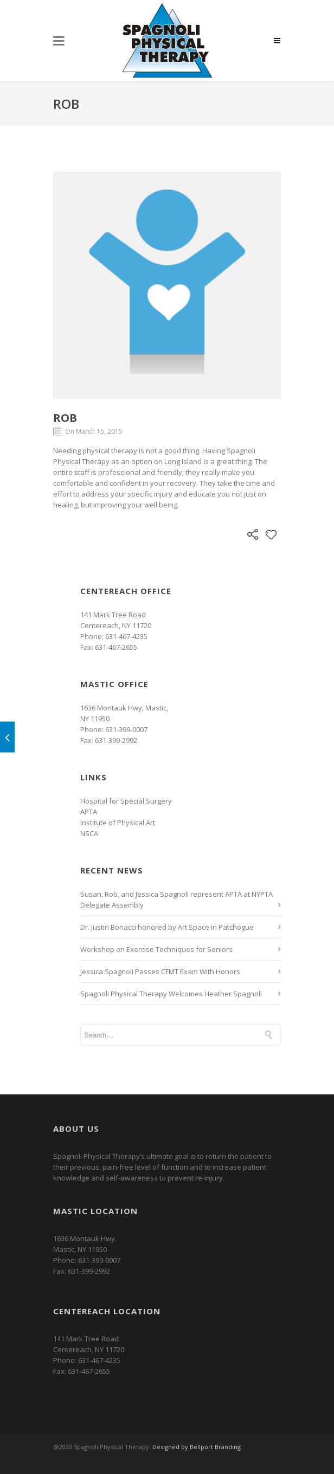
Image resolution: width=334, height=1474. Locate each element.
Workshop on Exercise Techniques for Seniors (156, 949)
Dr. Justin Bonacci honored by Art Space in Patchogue (167, 927)
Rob (65, 417)
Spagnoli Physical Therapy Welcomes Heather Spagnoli (171, 994)
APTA (88, 812)
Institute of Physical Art (117, 822)
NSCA (89, 833)
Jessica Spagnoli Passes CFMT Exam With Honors (160, 971)
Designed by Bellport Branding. (197, 1447)
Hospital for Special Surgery (126, 801)
